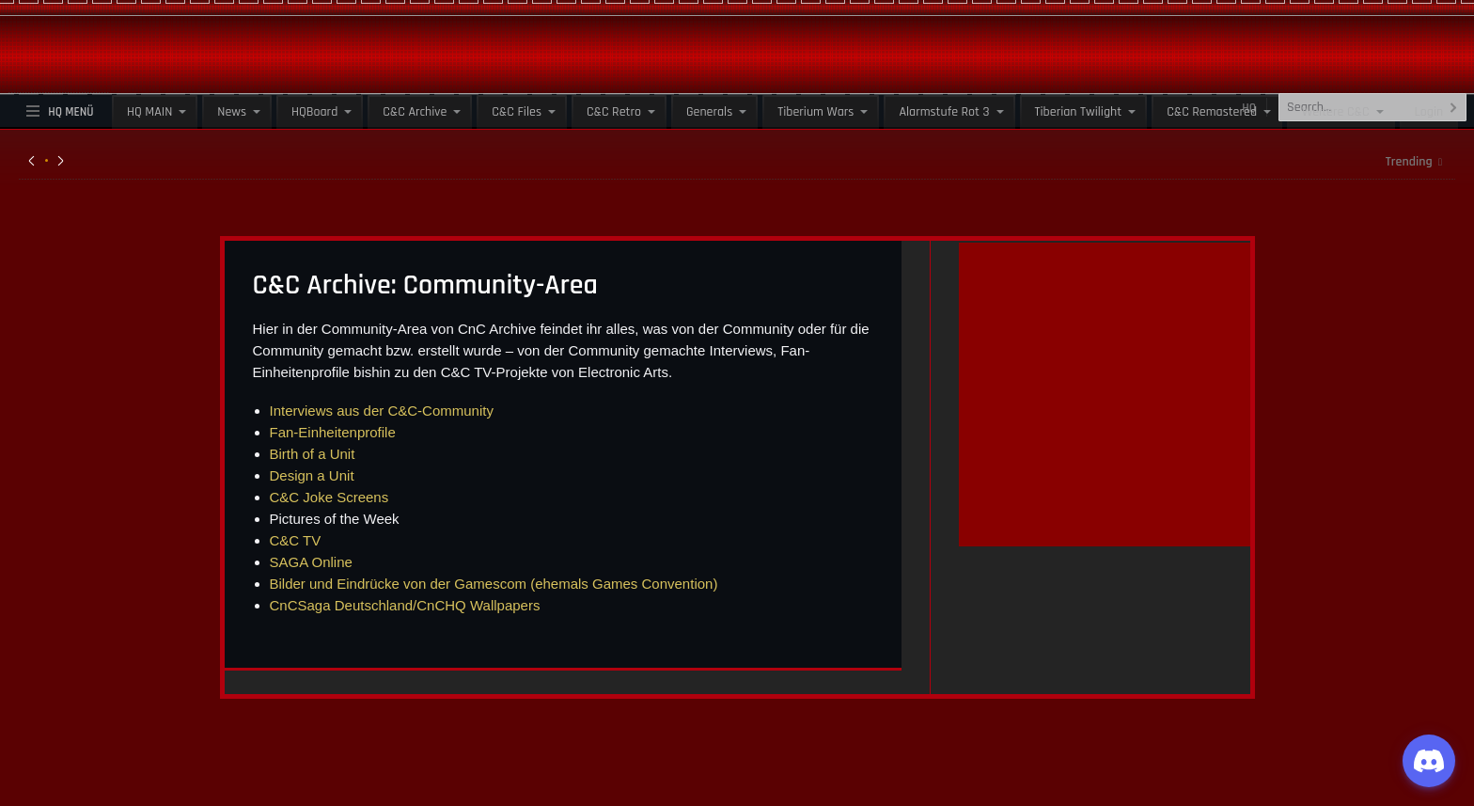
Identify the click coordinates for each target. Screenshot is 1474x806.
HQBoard (314, 111)
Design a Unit (312, 475)
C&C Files (516, 111)
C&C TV (295, 540)
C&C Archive (415, 111)
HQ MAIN (149, 111)
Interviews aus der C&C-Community (382, 411)
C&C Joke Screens (329, 497)
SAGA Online (311, 562)
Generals (709, 111)
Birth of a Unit (312, 454)
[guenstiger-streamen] (1105, 525)
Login (1429, 111)
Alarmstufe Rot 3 (944, 111)
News (231, 111)
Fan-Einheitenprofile (333, 432)
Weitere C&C (1335, 111)
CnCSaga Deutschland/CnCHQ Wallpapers (405, 605)
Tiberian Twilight (1078, 111)
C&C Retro (614, 111)
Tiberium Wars (815, 111)
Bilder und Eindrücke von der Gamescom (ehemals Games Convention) (494, 584)
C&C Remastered (1212, 111)
